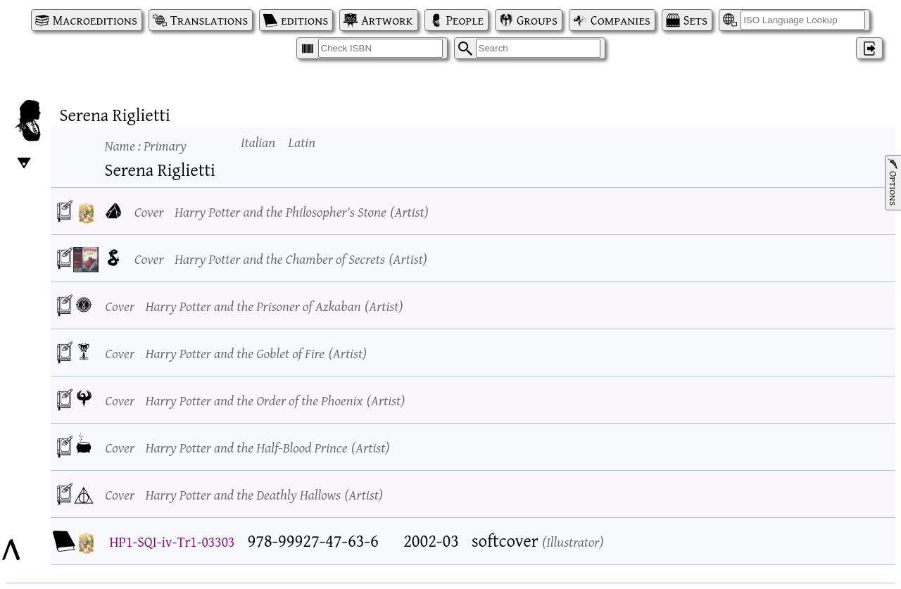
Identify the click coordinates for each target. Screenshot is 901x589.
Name (146, 145)
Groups (537, 20)
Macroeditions (95, 20)
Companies (620, 20)
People (465, 20)
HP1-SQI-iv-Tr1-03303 (172, 541)
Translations (209, 20)
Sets (695, 20)
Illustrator (572, 541)
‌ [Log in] (869, 48)
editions (304, 20)
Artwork (386, 20)
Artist (409, 211)
